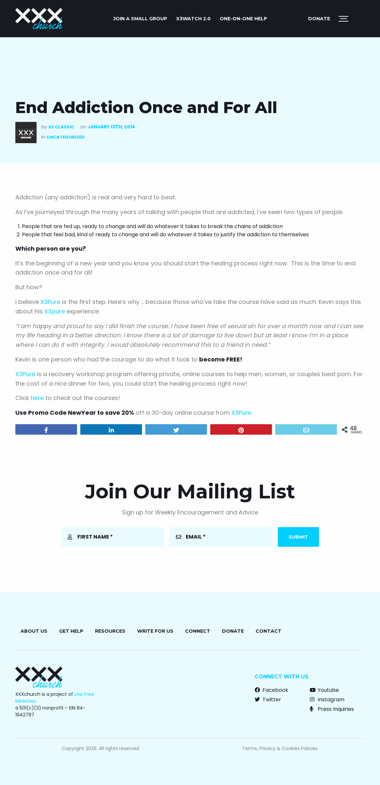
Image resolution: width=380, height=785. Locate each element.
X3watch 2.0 (193, 19)
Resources (110, 631)
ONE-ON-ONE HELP (243, 19)
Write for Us (155, 631)
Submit (298, 537)
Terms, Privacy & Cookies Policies (280, 748)
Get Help (71, 631)
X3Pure (50, 302)
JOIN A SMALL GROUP (140, 19)
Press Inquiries (332, 709)
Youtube (324, 690)
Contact (268, 631)
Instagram (327, 699)
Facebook (271, 690)
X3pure (54, 311)
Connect (197, 631)
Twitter (268, 699)
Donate (319, 19)
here (37, 398)
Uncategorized (66, 137)
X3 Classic (61, 127)
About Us (34, 631)
